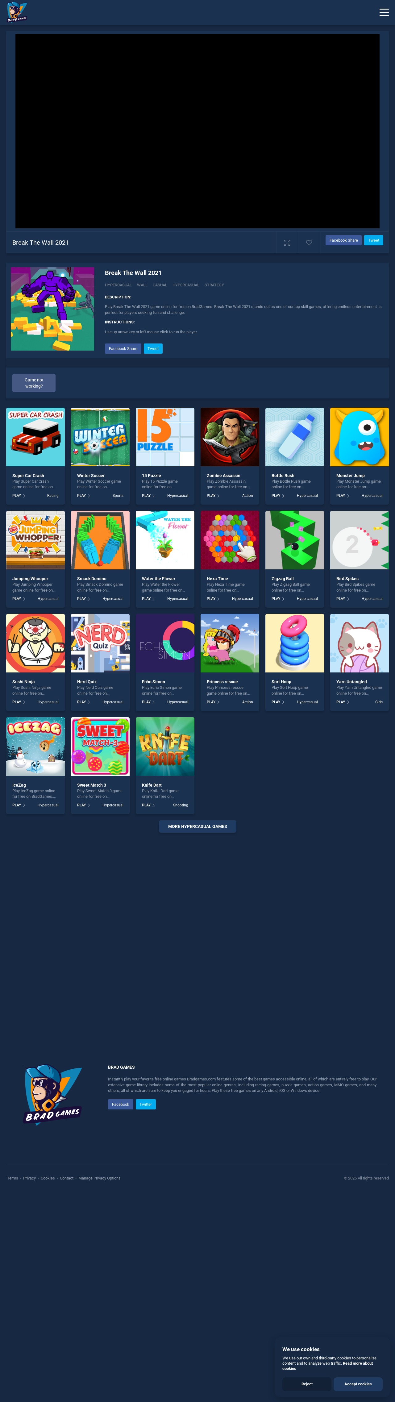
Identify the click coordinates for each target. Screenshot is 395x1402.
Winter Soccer (91, 475)
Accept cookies (358, 1384)
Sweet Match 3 (91, 785)
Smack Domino (91, 578)
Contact (66, 1178)
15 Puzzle (151, 475)
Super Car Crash (28, 475)
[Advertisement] (197, 931)
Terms (13, 1178)
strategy (214, 285)
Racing (53, 495)
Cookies (48, 1178)
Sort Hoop (281, 681)
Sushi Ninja (23, 681)
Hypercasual (118, 285)
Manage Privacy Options (99, 1178)
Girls (379, 702)
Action (247, 495)
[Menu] (384, 12)
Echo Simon (153, 681)
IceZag (19, 785)
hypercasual (186, 285)
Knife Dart (152, 785)
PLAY (16, 495)
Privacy (29, 1178)
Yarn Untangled (351, 681)
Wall (142, 285)
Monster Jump (350, 475)
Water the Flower (158, 578)
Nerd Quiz (87, 681)
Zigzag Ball (283, 578)
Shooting (180, 805)
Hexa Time (217, 578)
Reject (307, 1384)
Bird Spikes (347, 578)
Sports (118, 495)
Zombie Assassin (223, 475)
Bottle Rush (283, 475)
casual (160, 285)
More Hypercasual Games (197, 826)
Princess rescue (222, 681)
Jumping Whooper (30, 578)
